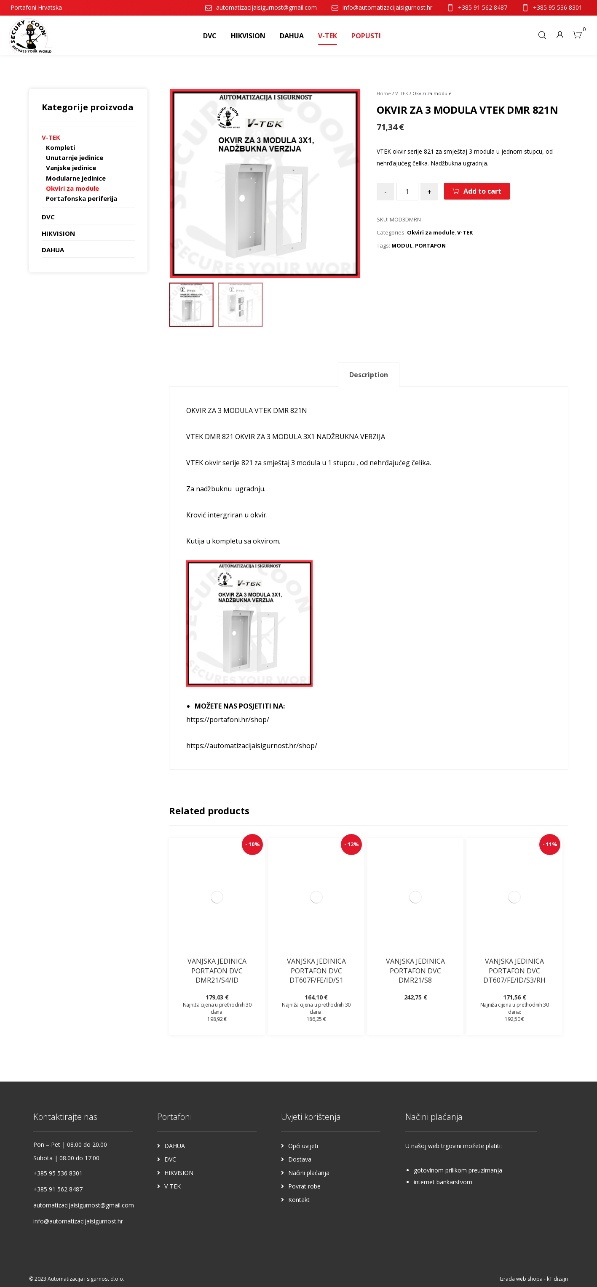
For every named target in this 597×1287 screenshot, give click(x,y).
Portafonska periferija (81, 198)
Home (384, 93)
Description (368, 374)
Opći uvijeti (303, 1146)
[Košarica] (577, 33)
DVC (48, 217)
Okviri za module (431, 232)
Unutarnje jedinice (74, 157)
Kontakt (299, 1200)
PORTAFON (430, 245)
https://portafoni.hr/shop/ (227, 719)
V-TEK (401, 93)
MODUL (401, 245)
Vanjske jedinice (71, 167)
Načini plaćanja (308, 1173)
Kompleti (60, 147)
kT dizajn (557, 1278)
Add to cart (482, 191)
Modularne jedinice (76, 178)
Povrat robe (304, 1186)
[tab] (368, 374)
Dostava (299, 1159)
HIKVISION (58, 233)
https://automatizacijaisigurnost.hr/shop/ (251, 745)
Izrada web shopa (521, 1278)
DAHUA (53, 249)
